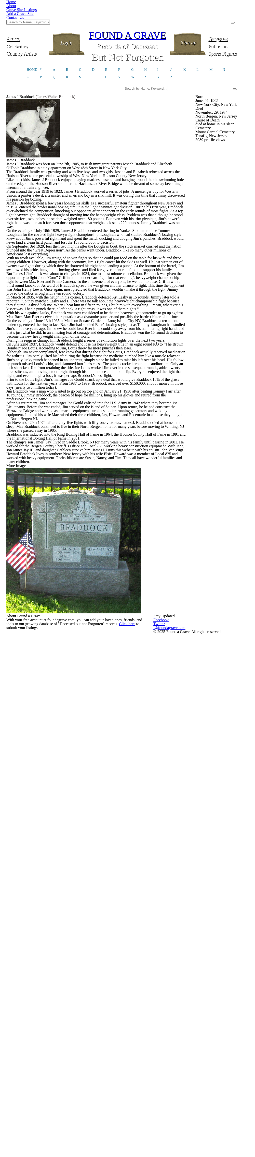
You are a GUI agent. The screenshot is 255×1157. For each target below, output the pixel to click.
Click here (54, 1121)
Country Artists (26, 28)
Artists (26, 14)
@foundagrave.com (203, 1110)
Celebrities (26, 21)
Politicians (228, 21)
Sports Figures (228, 28)
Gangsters (228, 14)
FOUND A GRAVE (127, 10)
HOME (32, 47)
